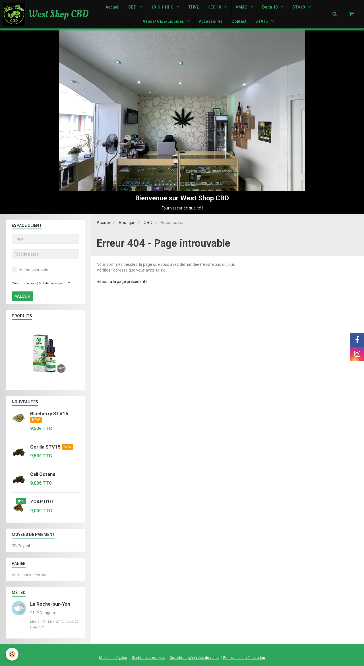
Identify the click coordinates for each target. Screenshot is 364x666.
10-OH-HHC (162, 7)
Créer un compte (24, 283)
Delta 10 (270, 7)
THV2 (193, 7)
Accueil (112, 7)
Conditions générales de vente (194, 657)
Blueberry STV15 (49, 413)
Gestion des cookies (148, 657)
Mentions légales (113, 657)
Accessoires (211, 21)
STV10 (299, 7)
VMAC (242, 7)
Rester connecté (30, 269)
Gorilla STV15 (45, 447)
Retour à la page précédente (122, 281)
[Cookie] (12, 654)
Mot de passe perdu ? (54, 283)
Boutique (127, 222)
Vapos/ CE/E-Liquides (164, 21)
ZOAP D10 (41, 502)
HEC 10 (215, 7)
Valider (22, 296)
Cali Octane (42, 474)
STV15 (262, 21)
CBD (132, 7)
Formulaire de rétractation (244, 657)
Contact (239, 21)
